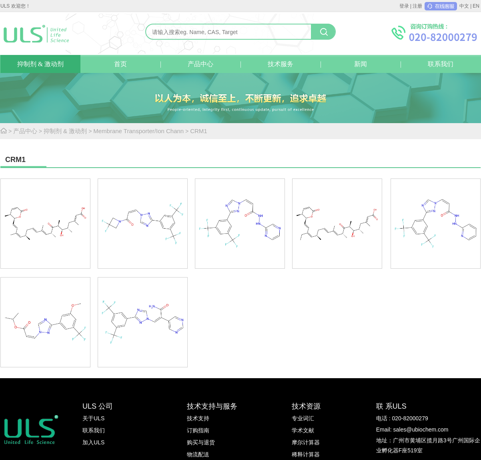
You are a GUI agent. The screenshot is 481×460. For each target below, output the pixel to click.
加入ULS (93, 442)
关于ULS (93, 418)
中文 (464, 6)
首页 (120, 64)
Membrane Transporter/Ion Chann (138, 131)
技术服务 (280, 64)
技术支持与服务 (212, 406)
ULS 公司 (97, 406)
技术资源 (306, 406)
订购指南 (198, 430)
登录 (404, 6)
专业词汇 (303, 418)
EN (476, 6)
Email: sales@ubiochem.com (412, 429)
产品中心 (200, 64)
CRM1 (198, 131)
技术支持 (198, 418)
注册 (417, 6)
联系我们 (440, 64)
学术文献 (303, 430)
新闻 (360, 64)
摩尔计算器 (306, 442)
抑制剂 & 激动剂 (40, 64)
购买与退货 (201, 442)
